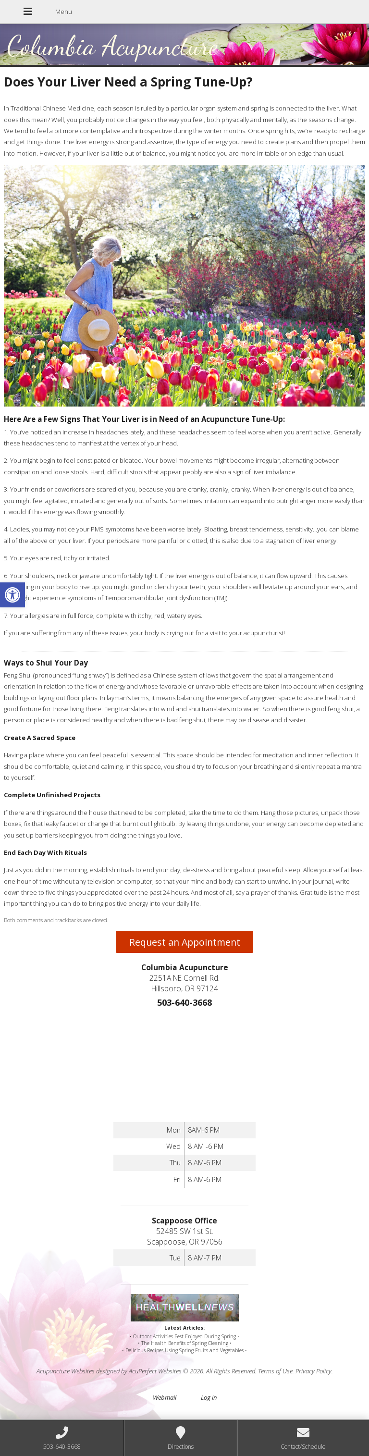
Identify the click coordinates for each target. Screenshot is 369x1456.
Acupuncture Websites (66, 1371)
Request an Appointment (184, 942)
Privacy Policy (313, 1371)
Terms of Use (275, 1371)
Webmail (164, 1397)
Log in (209, 1397)
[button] (12, 594)
